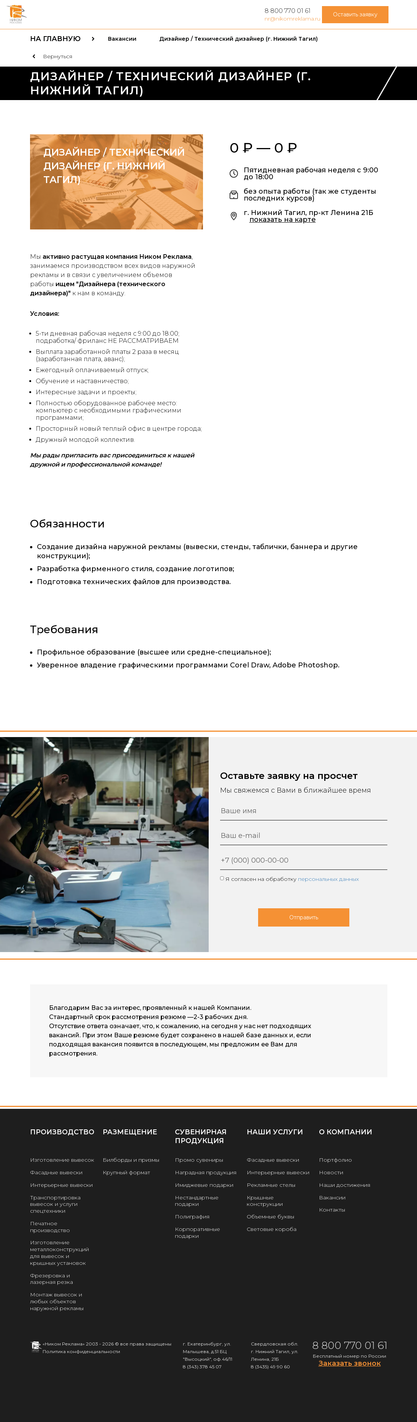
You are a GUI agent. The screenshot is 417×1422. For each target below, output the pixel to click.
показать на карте (282, 219)
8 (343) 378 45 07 (202, 1366)
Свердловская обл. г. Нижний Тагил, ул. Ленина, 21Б (274, 1351)
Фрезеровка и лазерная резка (51, 1279)
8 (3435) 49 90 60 (270, 1366)
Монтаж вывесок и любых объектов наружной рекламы (57, 1301)
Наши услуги (275, 1132)
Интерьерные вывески (61, 1185)
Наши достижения (344, 1185)
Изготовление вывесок (62, 1159)
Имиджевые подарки (204, 1185)
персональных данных (328, 879)
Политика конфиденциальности (81, 1351)
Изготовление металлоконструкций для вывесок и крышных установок (59, 1252)
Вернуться (57, 56)
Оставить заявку (355, 14)
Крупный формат (126, 1172)
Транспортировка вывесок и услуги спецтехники (55, 1204)
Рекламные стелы (271, 1185)
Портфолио (335, 1159)
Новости (331, 1172)
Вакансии (332, 1197)
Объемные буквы (270, 1216)
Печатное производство (50, 1227)
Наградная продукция (205, 1172)
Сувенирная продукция (201, 1136)
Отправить (303, 917)
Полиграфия (192, 1216)
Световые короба (271, 1229)
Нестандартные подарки (197, 1201)
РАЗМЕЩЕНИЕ (130, 1132)
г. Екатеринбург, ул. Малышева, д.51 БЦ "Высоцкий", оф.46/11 (207, 1351)
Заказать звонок (350, 1363)
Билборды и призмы (131, 1159)
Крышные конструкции (265, 1201)
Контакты (332, 1209)
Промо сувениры (199, 1159)
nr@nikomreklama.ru (292, 18)
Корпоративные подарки (197, 1232)
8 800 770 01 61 (288, 10)
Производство (62, 1132)
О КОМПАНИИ (345, 1132)
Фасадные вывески (56, 1172)
